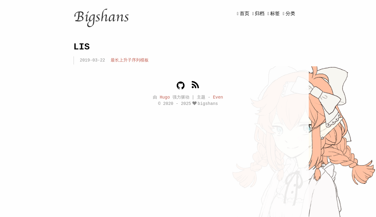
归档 (259, 14)
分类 (290, 14)
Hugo (165, 97)
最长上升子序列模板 (130, 60)
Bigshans (101, 17)
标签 (275, 14)
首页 (244, 14)
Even (218, 97)
